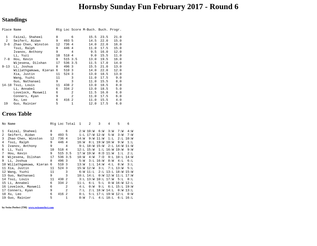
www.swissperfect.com (41, 238)
